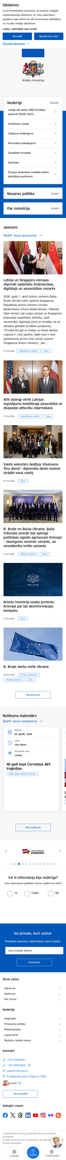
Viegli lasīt (10, 1018)
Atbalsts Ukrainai (28, 554)
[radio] (12, 893)
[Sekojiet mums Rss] (58, 1115)
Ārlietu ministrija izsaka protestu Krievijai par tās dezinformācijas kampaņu (29, 606)
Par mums (10, 999)
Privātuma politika (14, 1024)
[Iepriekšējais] (6, 851)
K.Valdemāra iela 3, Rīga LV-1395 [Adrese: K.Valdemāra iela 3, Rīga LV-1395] (26, 1076)
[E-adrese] (10, 1083)
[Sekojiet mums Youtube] (35, 1115)
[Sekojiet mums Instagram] (43, 1115)
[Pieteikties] (34, 962)
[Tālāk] (60, 851)
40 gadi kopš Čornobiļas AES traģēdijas (29, 766)
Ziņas (46, 351)
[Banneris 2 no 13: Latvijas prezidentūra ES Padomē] (33, 851)
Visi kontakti (20, 1093)
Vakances (9, 988)
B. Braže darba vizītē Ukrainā (26, 667)
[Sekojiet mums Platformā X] (12, 1115)
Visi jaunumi (33, 694)
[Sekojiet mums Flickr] (50, 1115)
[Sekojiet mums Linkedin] (28, 1115)
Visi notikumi (33, 827)
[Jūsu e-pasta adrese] (34, 950)
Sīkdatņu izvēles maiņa (17, 1040)
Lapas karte (11, 1035)
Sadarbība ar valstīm (28, 351)
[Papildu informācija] (29, 1065)
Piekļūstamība (12, 1029)
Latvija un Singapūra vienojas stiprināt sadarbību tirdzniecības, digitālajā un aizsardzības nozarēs (29, 284)
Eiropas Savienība (28, 675)
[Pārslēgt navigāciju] (33, 1152)
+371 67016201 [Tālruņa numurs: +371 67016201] (16, 1060)
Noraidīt (17, 36)
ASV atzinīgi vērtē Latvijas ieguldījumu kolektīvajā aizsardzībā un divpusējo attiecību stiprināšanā (33, 403)
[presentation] (29, 909)
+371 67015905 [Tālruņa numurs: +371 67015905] (16, 1065)
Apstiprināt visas (48, 36)
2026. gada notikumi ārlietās (22, 774)
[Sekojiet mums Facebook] (5, 1115)
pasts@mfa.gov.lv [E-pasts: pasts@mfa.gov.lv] (17, 1070)
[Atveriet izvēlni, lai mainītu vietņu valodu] (14, 1154)
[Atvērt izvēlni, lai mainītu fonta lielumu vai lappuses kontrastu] (52, 1154)
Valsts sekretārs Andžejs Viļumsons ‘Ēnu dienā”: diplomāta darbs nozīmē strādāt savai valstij (32, 468)
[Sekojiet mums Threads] (20, 1115)
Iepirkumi (9, 993)
